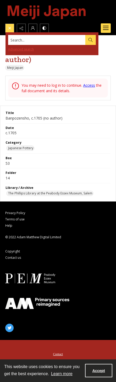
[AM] (37, 303)
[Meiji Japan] (47, 12)
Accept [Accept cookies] (98, 371)
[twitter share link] (9, 328)
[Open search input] (10, 28)
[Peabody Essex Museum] (37, 278)
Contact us (13, 257)
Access (89, 85)
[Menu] (106, 28)
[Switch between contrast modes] (44, 28)
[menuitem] (58, 353)
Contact (58, 354)
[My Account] (33, 28)
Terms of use (15, 219)
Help (8, 225)
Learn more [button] (61, 373)
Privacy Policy (15, 213)
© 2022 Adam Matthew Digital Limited (33, 237)
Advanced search (21, 49)
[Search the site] (46, 40)
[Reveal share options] (21, 28)
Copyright (12, 251)
